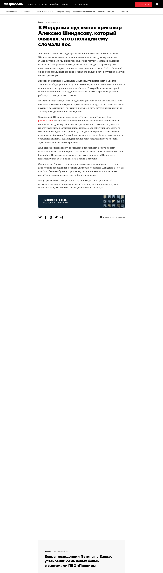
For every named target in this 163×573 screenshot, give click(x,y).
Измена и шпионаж (45, 11)
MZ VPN (73, 550)
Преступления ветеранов (84, 11)
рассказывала (45, 121)
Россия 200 (75, 555)
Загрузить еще (81, 464)
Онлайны (54, 4)
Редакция (43, 541)
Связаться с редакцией (112, 217)
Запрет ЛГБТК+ (27, 11)
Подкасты (83, 4)
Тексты (65, 4)
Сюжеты (43, 4)
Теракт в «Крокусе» (106, 11)
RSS (73, 541)
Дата (74, 4)
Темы (41, 555)
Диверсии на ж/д (63, 11)
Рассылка (74, 545)
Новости (32, 4)
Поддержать (143, 4)
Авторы (42, 550)
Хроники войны (10, 11)
